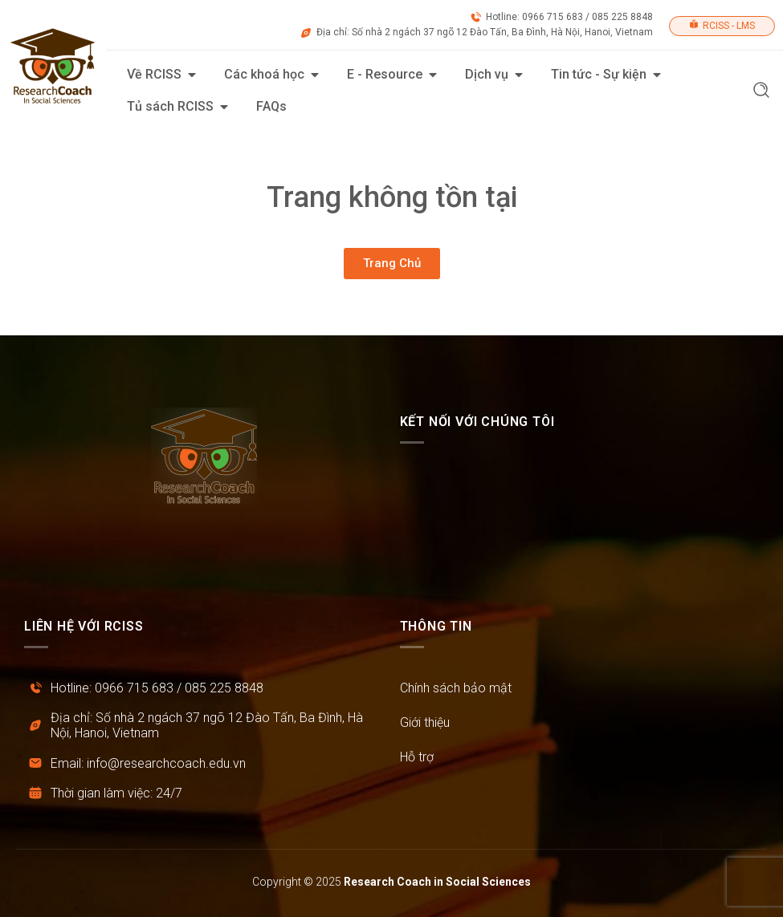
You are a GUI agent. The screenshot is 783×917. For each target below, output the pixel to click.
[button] (761, 91)
